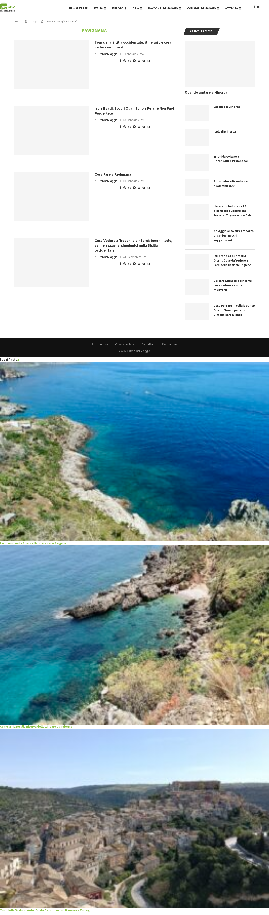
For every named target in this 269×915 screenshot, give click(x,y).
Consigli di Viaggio (201, 8)
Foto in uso (100, 347)
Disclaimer (169, 347)
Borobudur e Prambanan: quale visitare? (232, 186)
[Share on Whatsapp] (129, 63)
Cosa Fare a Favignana (113, 177)
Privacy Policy (124, 347)
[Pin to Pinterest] (124, 63)
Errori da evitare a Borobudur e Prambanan (232, 161)
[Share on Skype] (143, 63)
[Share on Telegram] (134, 63)
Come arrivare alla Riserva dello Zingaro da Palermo (36, 729)
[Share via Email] (148, 63)
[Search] (267, 8)
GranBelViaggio (107, 56)
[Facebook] (254, 8)
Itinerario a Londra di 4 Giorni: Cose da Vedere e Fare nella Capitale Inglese (233, 263)
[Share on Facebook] (120, 63)
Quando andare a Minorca (206, 95)
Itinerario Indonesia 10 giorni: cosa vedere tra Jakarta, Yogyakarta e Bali (233, 213)
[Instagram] (258, 8)
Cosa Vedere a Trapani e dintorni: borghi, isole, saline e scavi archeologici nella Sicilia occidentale (133, 248)
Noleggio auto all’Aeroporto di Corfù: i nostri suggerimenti (231, 238)
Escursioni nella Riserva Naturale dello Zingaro (33, 545)
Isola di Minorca (225, 134)
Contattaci (148, 347)
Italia (98, 8)
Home (17, 24)
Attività (231, 8)
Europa (117, 8)
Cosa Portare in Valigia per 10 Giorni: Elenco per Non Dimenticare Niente (233, 313)
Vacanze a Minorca (227, 109)
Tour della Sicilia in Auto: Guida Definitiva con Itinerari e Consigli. (46, 913)
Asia (136, 8)
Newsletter (78, 8)
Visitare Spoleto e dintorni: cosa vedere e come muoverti (234, 288)
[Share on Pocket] (139, 63)
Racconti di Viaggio (163, 8)
